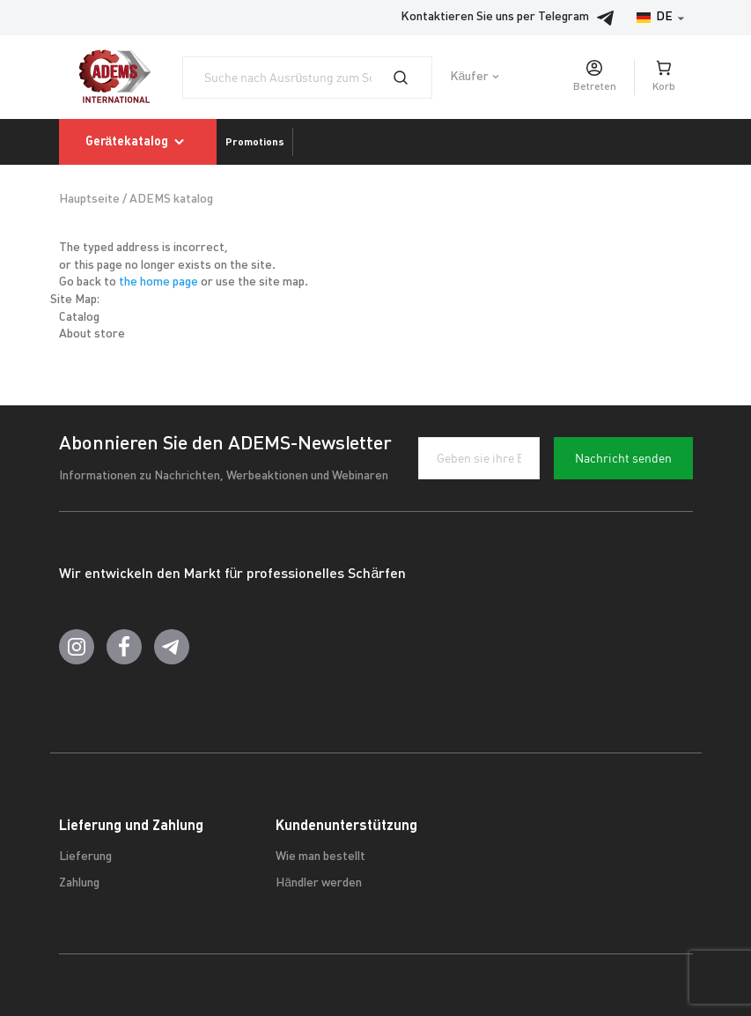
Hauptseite (89, 199)
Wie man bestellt (320, 857)
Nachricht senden (623, 458)
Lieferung (85, 857)
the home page (158, 282)
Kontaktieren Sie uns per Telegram (512, 17)
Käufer (470, 77)
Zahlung (79, 883)
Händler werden (319, 883)
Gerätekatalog (138, 141)
